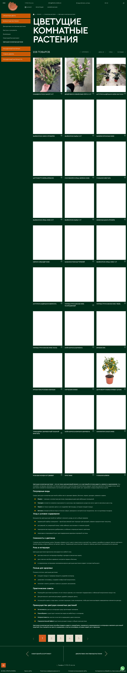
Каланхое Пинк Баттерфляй (75, 262)
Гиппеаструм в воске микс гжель (108, 304)
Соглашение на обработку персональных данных (110, 671)
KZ (107, 3)
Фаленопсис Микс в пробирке (44, 136)
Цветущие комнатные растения (13, 42)
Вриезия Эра (100, 347)
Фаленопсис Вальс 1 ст (73, 220)
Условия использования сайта (77, 671)
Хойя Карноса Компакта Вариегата (77, 431)
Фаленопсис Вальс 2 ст (73, 136)
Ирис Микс (68, 475)
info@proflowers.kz (54, 3)
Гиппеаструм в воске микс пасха (45, 347)
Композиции (7, 34)
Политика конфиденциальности (50, 671)
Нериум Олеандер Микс (41, 262)
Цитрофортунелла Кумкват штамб (108, 389)
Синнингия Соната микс (105, 431)
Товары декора (8, 54)
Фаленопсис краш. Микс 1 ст (106, 262)
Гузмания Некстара (103, 178)
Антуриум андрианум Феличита (44, 304)
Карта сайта (28, 671)
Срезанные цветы (9, 15)
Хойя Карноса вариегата (74, 347)
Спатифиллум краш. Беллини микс (77, 178)
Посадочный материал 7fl (12, 59)
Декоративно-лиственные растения (14, 26)
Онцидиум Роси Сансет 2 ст (43, 94)
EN (105, 3)
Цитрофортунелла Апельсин (43, 178)
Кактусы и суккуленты (10, 30)
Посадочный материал (11, 48)
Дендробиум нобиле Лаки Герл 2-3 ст (78, 94)
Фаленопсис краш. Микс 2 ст (43, 220)
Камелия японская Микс (105, 136)
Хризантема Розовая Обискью (44, 389)
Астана (88, 3)
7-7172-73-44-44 (29, 3)
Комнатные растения (11, 21)
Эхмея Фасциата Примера (105, 220)
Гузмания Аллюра (102, 475)
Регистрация (39, 7)
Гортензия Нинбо (71, 389)
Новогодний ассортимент (11, 38)
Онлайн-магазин (52, 7)
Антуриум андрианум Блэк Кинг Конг (110, 94)
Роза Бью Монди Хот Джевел (43, 475)
